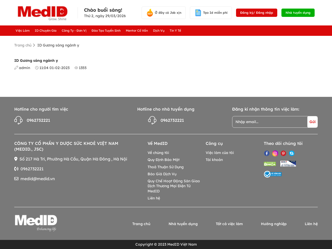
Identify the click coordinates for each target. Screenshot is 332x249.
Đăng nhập (264, 13)
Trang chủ (22, 45)
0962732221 (32, 120)
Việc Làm (23, 30)
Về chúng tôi (158, 152)
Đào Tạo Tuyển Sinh (106, 30)
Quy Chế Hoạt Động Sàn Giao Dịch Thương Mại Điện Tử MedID (174, 186)
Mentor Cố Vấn (137, 30)
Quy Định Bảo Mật (163, 159)
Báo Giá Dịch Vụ (162, 174)
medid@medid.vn (37, 178)
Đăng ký (246, 13)
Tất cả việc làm (229, 223)
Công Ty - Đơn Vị (74, 30)
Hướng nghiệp (274, 223)
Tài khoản (214, 159)
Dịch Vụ (158, 30)
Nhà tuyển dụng (298, 13)
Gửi (312, 121)
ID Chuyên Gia (46, 30)
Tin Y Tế (175, 30)
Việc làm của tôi (220, 152)
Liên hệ (154, 198)
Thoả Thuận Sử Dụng (166, 167)
